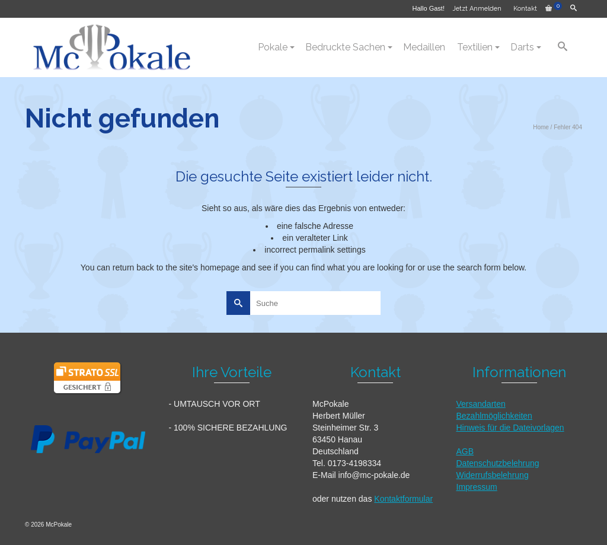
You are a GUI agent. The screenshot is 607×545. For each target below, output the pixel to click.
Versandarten (481, 404)
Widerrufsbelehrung (492, 475)
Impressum (476, 487)
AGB (465, 451)
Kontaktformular (403, 498)
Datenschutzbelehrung (497, 463)
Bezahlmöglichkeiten (494, 415)
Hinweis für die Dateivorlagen (510, 427)
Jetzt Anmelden (476, 8)
